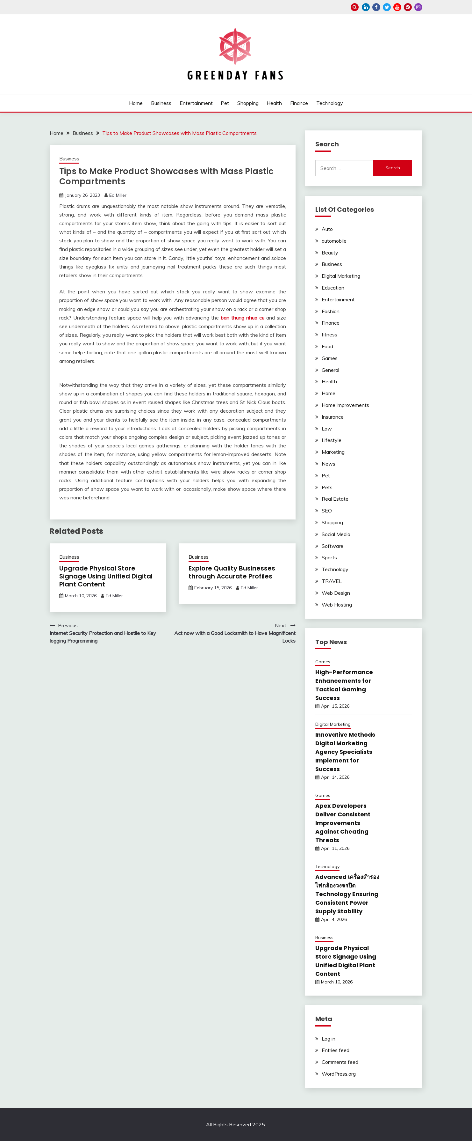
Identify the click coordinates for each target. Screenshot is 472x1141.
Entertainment (196, 103)
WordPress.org (339, 1074)
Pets (327, 487)
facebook (376, 7)
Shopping (248, 103)
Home (136, 103)
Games (330, 358)
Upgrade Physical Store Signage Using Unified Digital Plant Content (106, 576)
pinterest (408, 7)
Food (327, 346)
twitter (387, 7)
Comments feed (340, 1062)
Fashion (331, 311)
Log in (328, 1038)
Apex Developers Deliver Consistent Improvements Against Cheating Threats (342, 823)
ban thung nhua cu (242, 317)
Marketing (333, 452)
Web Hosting (337, 604)
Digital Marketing (341, 276)
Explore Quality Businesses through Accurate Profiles (232, 572)
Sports (329, 557)
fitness (329, 334)
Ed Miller (117, 195)
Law (327, 428)
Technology (329, 103)
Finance (299, 103)
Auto (327, 229)
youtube (397, 7)
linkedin (366, 7)
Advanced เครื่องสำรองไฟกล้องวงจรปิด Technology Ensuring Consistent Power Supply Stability (347, 894)
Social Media (336, 534)
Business (161, 103)
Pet (225, 103)
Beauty (330, 252)
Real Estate (335, 499)
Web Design (336, 593)
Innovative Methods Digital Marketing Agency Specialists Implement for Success (345, 752)
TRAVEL (332, 581)
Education (333, 287)
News (328, 463)
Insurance (333, 417)
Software (332, 546)
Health (274, 103)
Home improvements (345, 405)
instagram (418, 7)
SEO (327, 510)
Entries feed (335, 1050)
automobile (334, 241)
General (330, 370)
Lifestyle (331, 440)
